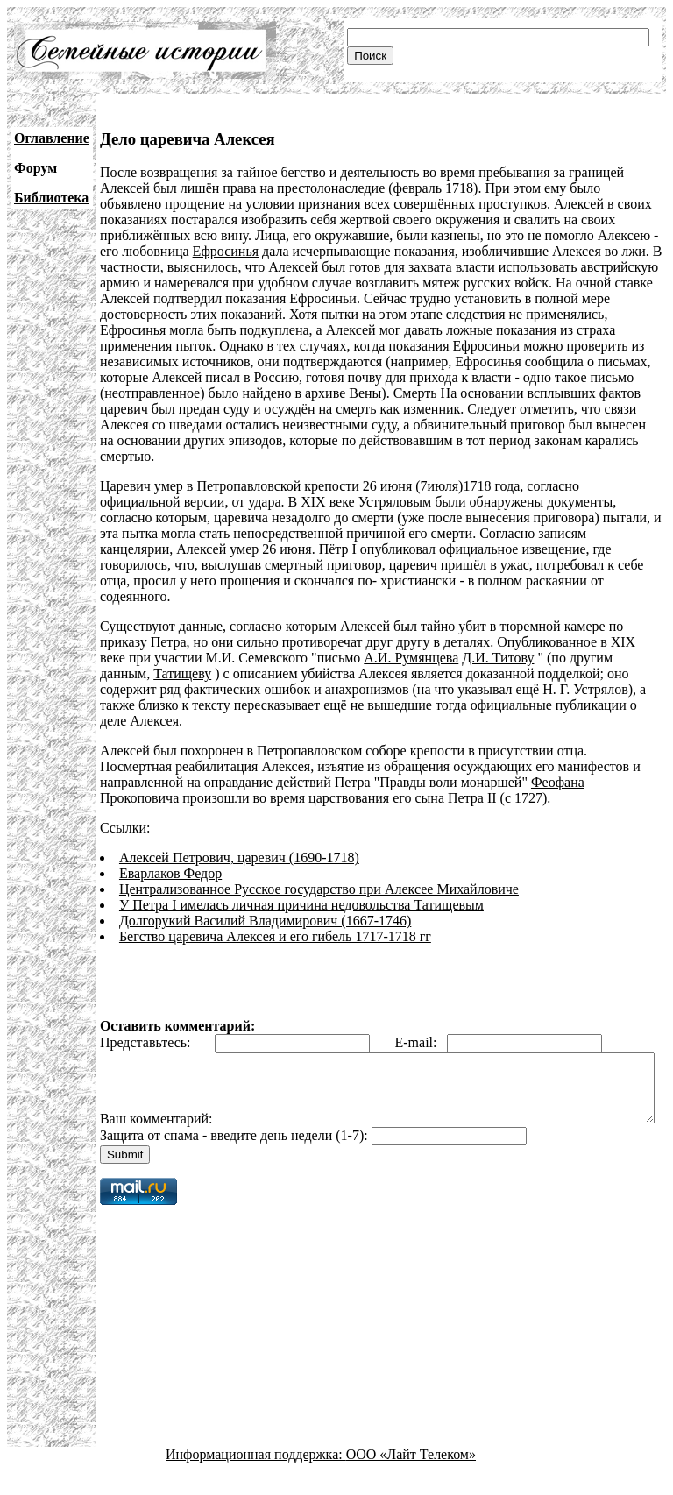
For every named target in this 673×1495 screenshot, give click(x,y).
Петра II (472, 797)
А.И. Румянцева (411, 657)
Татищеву (182, 673)
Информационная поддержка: (256, 1479)
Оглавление (51, 138)
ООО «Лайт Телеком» (411, 1479)
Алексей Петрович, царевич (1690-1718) (239, 857)
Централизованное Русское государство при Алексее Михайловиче (319, 889)
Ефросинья (226, 251)
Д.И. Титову (498, 657)
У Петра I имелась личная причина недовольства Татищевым (301, 904)
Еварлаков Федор (170, 873)
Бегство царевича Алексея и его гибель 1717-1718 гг (275, 936)
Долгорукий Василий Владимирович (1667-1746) (265, 920)
